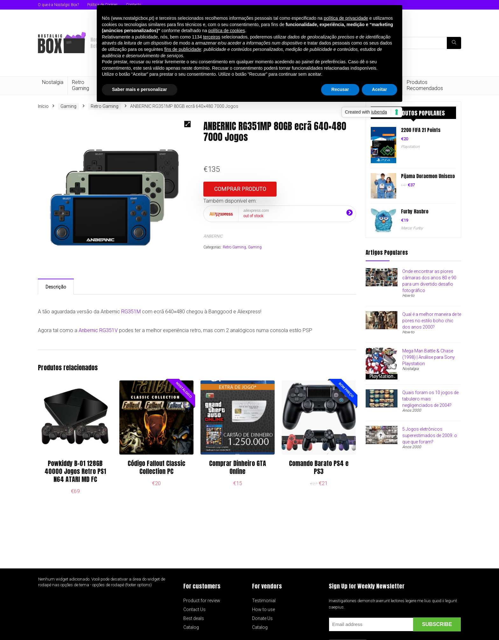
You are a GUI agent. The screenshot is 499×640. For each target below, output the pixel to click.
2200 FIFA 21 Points (420, 130)
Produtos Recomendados (425, 85)
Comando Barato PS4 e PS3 (318, 467)
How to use (263, 609)
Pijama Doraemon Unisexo (428, 176)
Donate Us (262, 618)
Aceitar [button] (379, 89)
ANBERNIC (212, 236)
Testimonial (264, 600)
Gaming (68, 106)
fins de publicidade (182, 49)
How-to (408, 295)
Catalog (191, 627)
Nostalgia (52, 82)
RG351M (131, 312)
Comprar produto (240, 189)
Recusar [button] (340, 89)
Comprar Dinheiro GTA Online (237, 467)
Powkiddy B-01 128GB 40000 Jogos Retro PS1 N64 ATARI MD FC (75, 471)
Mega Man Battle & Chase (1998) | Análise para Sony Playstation (428, 357)
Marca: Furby (412, 228)
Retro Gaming (80, 85)
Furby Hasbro (414, 211)
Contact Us (194, 609)
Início (43, 106)
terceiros (211, 36)
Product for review (201, 600)
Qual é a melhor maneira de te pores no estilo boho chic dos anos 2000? (431, 321)
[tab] (56, 287)
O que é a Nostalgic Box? (58, 5)
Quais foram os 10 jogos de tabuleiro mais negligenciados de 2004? (430, 399)
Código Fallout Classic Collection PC (156, 467)
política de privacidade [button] (346, 18)
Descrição (56, 286)
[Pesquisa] (454, 43)
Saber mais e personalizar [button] (139, 89)
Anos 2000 (411, 410)
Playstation (410, 146)
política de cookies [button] (226, 30)
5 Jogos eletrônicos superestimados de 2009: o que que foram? (429, 435)
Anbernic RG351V (98, 330)
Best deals (193, 618)
